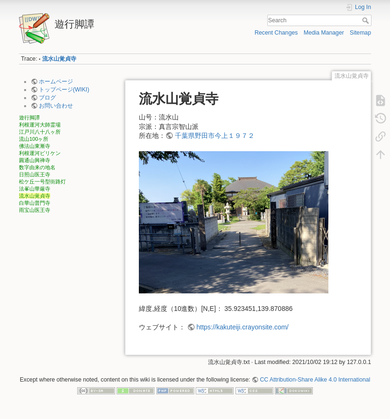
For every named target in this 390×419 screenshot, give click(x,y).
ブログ (47, 97)
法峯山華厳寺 (34, 188)
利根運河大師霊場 (40, 125)
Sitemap (360, 32)
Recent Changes (276, 32)
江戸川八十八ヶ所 (40, 132)
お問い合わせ (56, 105)
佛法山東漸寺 (34, 146)
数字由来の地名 (37, 167)
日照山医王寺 (34, 174)
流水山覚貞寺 (59, 58)
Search (366, 20)
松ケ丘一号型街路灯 (42, 181)
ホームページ (56, 81)
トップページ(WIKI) (64, 89)
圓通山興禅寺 (34, 160)
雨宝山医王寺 (34, 210)
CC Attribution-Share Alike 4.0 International (315, 379)
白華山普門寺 (34, 203)
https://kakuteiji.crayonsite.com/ (242, 327)
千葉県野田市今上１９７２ (214, 135)
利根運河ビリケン (40, 153)
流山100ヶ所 (33, 139)
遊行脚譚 (29, 117)
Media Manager (324, 32)
